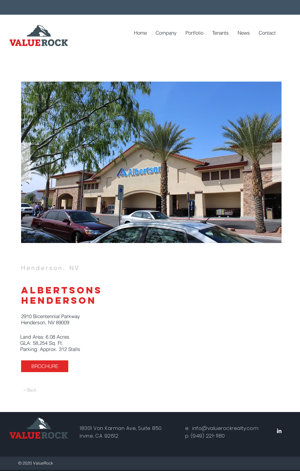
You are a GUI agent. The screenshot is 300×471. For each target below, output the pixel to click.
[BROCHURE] (44, 366)
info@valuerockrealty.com (225, 428)
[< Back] (29, 390)
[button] (151, 162)
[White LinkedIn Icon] (279, 431)
